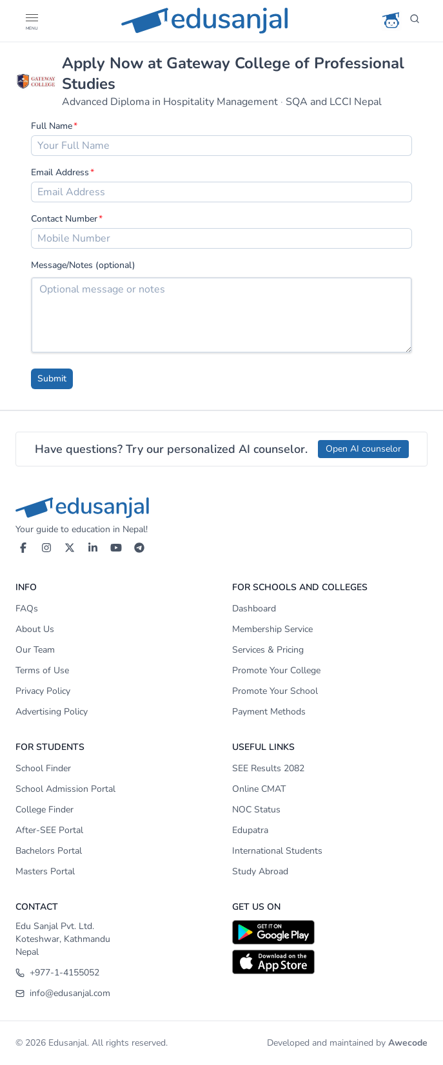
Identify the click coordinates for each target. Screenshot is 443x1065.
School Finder (43, 768)
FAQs (26, 608)
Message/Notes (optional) (83, 265)
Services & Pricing (268, 650)
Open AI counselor (363, 449)
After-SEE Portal (49, 830)
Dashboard (254, 608)
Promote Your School (275, 691)
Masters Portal (45, 871)
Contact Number (64, 219)
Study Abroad (260, 871)
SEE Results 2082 (268, 768)
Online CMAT (259, 789)
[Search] (414, 20)
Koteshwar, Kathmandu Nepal (62, 945)
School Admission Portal (65, 789)
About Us (34, 629)
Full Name (51, 126)
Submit (51, 378)
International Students (277, 851)
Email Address (60, 172)
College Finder (44, 809)
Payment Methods (269, 711)
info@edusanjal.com (62, 993)
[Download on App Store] (330, 962)
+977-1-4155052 (57, 972)
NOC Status (256, 809)
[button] (31, 18)
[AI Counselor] (391, 20)
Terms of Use (42, 670)
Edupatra (250, 830)
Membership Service (272, 629)
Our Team (35, 650)
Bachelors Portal (48, 851)
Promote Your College (276, 670)
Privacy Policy (42, 691)
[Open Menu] (30, 20)
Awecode (408, 1043)
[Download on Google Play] (330, 932)
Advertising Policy (51, 711)
